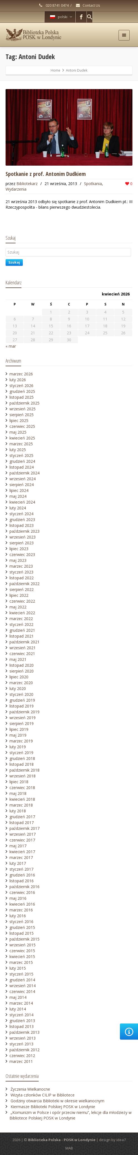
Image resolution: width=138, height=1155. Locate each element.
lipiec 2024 (18, 490)
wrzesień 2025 (22, 408)
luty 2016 (17, 915)
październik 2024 (24, 473)
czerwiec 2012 (22, 1055)
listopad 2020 (21, 665)
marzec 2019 (21, 741)
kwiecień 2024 (22, 502)
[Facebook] (81, 16)
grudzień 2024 (22, 461)
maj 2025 (17, 432)
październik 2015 (24, 939)
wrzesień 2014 (22, 985)
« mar (11, 346)
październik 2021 (24, 642)
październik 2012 (24, 1049)
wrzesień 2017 (22, 834)
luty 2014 (17, 1009)
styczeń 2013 (21, 1044)
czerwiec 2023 (22, 554)
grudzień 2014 (22, 979)
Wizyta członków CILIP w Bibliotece (43, 1095)
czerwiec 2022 (22, 601)
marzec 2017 (21, 857)
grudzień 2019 (22, 700)
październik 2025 (24, 403)
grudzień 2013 (22, 1020)
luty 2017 (17, 863)
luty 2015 (17, 968)
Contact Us (87, 5)
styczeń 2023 (21, 572)
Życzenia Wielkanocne (30, 1089)
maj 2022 (17, 607)
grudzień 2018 (22, 758)
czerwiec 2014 (22, 991)
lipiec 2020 (18, 676)
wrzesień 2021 (22, 647)
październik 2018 (24, 770)
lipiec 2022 (18, 595)
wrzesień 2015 (22, 944)
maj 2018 (17, 793)
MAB (69, 1148)
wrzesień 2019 (22, 717)
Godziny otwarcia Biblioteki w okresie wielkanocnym (57, 1100)
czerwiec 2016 (22, 892)
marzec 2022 (21, 618)
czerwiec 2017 (22, 840)
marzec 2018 (21, 805)
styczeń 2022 (21, 624)
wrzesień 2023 (22, 537)
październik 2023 (24, 531)
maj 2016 (17, 898)
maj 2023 (17, 560)
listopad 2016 (21, 880)
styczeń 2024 (21, 513)
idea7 (121, 1139)
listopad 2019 (21, 706)
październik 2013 (24, 1032)
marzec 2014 (21, 1003)
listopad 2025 (21, 397)
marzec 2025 (21, 443)
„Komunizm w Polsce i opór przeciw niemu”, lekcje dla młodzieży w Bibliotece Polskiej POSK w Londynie (70, 1115)
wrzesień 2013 (22, 1038)
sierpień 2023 (21, 542)
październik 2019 (24, 711)
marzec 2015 (21, 962)
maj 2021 (17, 659)
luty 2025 (17, 449)
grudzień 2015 (22, 927)
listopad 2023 (21, 525)
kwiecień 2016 (22, 904)
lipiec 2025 (18, 420)
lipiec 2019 (18, 729)
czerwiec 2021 (22, 653)
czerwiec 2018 (22, 787)
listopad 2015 (21, 933)
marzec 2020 (21, 682)
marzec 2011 (21, 1061)
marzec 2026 (21, 373)
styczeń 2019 (21, 752)
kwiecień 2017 (22, 851)
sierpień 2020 (21, 671)
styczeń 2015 (21, 974)
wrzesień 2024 (22, 478)
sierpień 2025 (21, 414)
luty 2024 (17, 507)
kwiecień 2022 (22, 612)
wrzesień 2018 (22, 776)
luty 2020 (17, 688)
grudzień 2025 (22, 391)
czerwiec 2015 (22, 950)
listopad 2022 (21, 577)
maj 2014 (17, 997)
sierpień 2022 (21, 589)
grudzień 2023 (22, 519)
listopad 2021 (21, 636)
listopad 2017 (21, 822)
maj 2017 (17, 845)
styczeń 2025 (21, 455)
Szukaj (14, 262)
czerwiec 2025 (22, 426)
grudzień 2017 (22, 816)
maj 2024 (17, 496)
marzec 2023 (21, 566)
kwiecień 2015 (22, 956)
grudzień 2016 (22, 875)
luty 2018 (17, 810)
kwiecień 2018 (22, 799)
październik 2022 (24, 583)
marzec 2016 (21, 910)
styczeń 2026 (21, 385)
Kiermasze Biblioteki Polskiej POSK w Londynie (53, 1106)
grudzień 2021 (22, 630)
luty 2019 (17, 746)
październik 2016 (24, 886)
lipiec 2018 (18, 781)
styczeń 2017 (21, 869)
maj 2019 (17, 735)
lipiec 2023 (18, 548)
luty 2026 (17, 379)
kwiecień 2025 (22, 438)
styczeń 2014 (21, 1014)
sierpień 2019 (21, 723)
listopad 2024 (21, 467)
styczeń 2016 (21, 921)
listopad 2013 (21, 1026)
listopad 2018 (21, 764)
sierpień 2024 (21, 484)
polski (61, 16)
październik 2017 (24, 828)
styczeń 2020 (21, 694)
